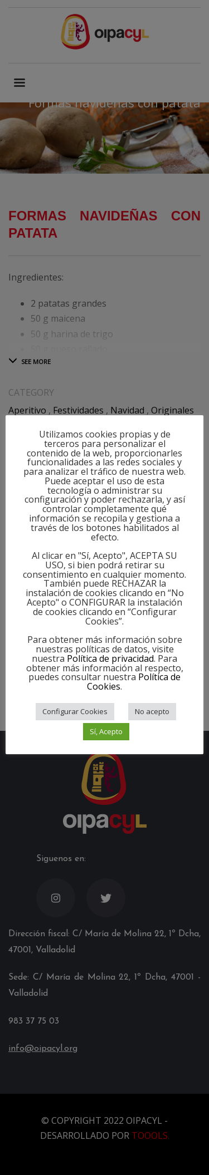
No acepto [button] (152, 711)
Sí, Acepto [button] (106, 731)
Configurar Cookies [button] (75, 711)
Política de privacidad (110, 658)
